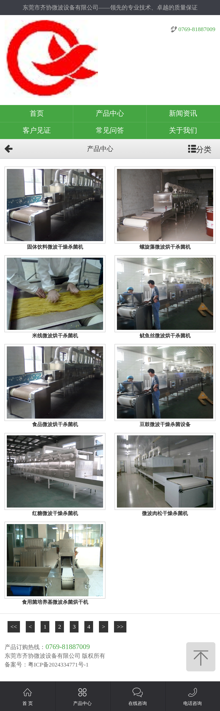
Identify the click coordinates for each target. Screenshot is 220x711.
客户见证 (37, 130)
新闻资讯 (183, 113)
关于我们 (183, 130)
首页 (37, 113)
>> (120, 626)
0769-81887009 (196, 29)
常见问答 (110, 130)
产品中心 (110, 113)
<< (13, 626)
